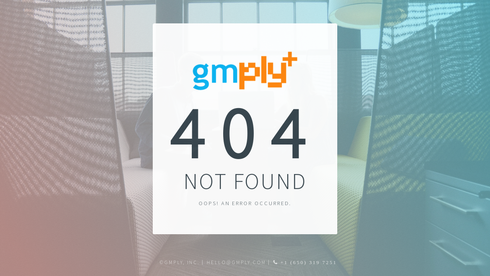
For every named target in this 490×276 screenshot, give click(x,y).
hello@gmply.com (236, 262)
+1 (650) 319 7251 (307, 262)
